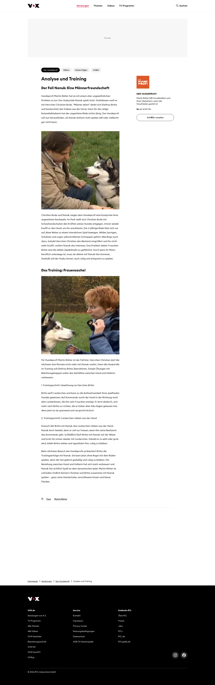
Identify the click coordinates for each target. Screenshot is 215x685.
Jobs (120, 626)
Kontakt (76, 615)
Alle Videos (33, 631)
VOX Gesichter (34, 636)
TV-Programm (34, 620)
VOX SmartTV (34, 652)
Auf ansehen (155, 117)
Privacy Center (80, 626)
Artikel (96, 70)
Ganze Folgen (81, 70)
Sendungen (47, 581)
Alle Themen (33, 626)
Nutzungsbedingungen (84, 631)
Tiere (48, 499)
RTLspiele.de (124, 641)
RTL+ (120, 631)
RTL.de (121, 636)
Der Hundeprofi (62, 581)
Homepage (33, 581)
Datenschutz (79, 636)
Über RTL (122, 615)
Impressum (78, 620)
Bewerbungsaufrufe (37, 641)
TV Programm (126, 5)
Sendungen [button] (83, 5)
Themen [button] (98, 5)
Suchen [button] (181, 5)
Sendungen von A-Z (37, 615)
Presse (121, 620)
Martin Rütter (60, 499)
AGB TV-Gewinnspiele (83, 641)
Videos (111, 5)
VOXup (31, 657)
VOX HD (31, 647)
